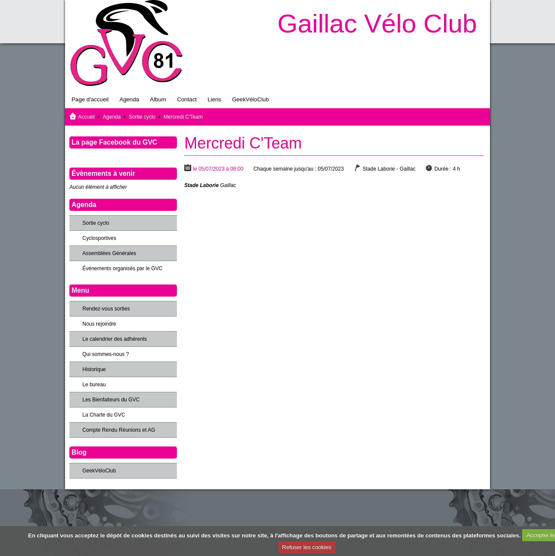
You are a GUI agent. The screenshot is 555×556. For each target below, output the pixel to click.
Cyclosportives (99, 238)
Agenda (129, 99)
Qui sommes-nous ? (105, 354)
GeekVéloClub (250, 99)
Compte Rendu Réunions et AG (118, 430)
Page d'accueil (90, 99)
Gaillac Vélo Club (377, 23)
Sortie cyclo (142, 117)
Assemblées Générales (109, 253)
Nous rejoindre (99, 324)
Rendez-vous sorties (106, 309)
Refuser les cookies (306, 547)
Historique (94, 369)
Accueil (86, 117)
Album (158, 99)
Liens (215, 99)
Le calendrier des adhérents (114, 339)
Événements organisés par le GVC (122, 268)
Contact (186, 99)
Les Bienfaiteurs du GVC (111, 400)
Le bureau (94, 384)
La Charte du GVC (103, 415)
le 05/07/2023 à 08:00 (218, 169)
